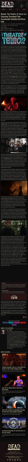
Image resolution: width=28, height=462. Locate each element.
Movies (8, 30)
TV (18, 451)
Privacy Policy (17, 457)
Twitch (14, 324)
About (16, 454)
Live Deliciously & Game (19, 341)
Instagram (17, 322)
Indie (23, 30)
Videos (9, 453)
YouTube (23, 322)
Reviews (3, 30)
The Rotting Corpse (9, 454)
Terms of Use (10, 457)
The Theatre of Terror (15, 30)
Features (18, 453)
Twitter (11, 322)
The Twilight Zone (13, 76)
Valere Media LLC (11, 456)
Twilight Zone (4, 123)
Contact (21, 454)
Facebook (5, 322)
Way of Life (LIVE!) (14, 344)
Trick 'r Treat (8, 72)
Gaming (10, 451)
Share (24, 317)
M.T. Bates (4, 27)
